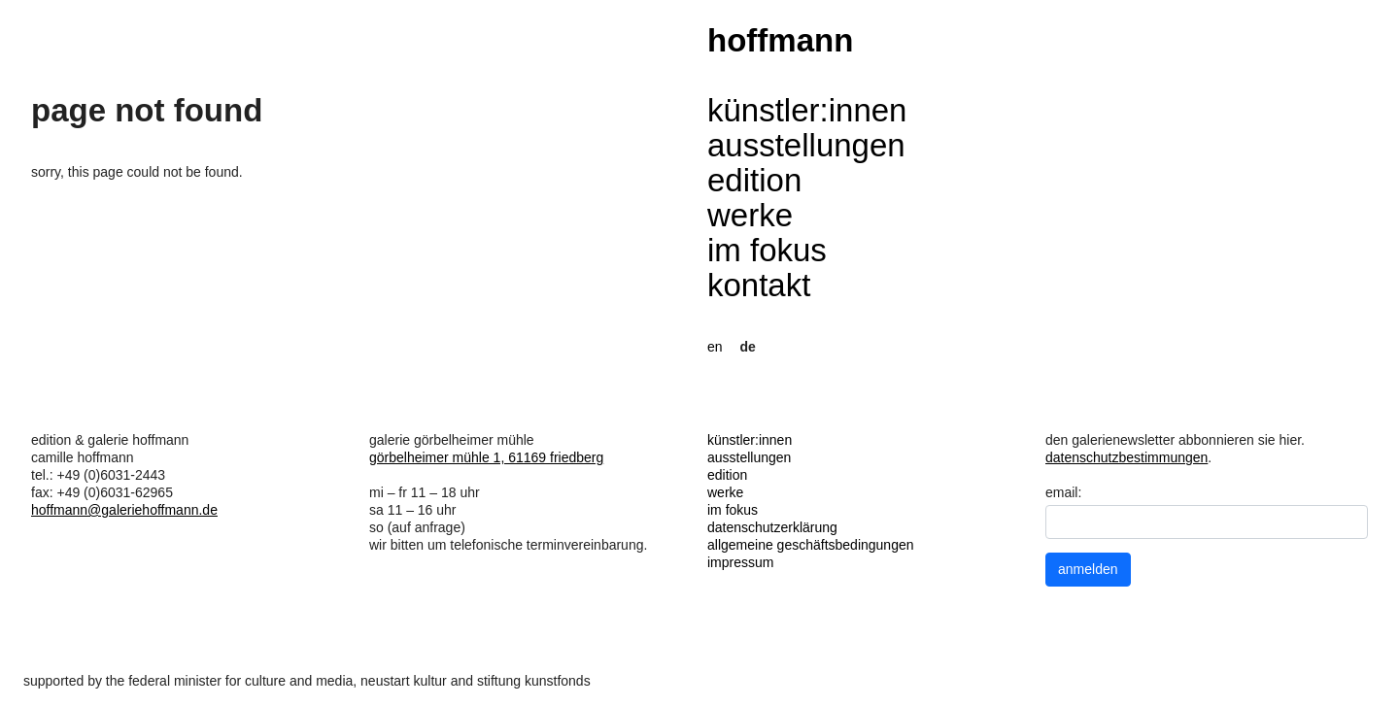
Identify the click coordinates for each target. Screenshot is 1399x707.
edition (754, 180)
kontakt (758, 285)
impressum (740, 562)
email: (1063, 492)
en (715, 346)
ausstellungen (806, 145)
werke (750, 215)
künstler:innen (806, 110)
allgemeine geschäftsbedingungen (810, 545)
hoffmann (780, 40)
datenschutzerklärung (772, 527)
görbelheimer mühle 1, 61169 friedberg (486, 457)
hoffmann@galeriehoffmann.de (124, 510)
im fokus (767, 250)
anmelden (1088, 569)
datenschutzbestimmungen (1126, 457)
